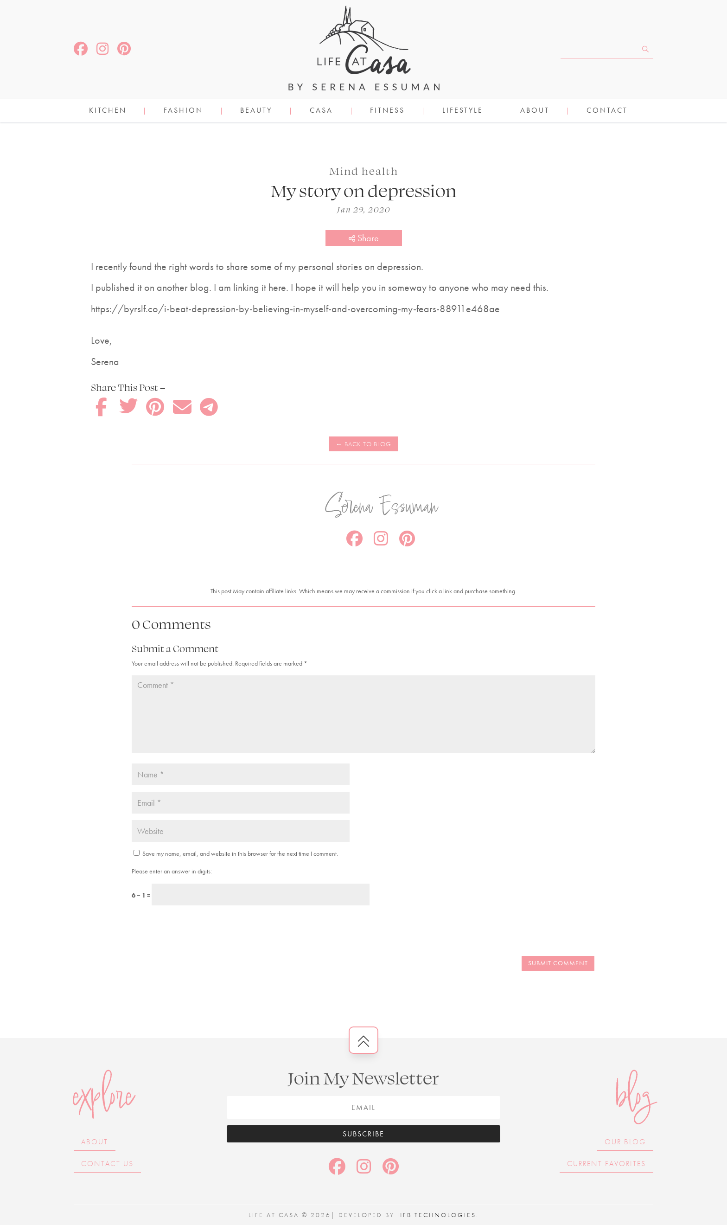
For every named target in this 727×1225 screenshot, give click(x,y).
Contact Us (107, 1163)
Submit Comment (558, 963)
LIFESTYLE (462, 111)
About (534, 111)
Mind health (363, 170)
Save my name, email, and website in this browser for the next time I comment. (240, 853)
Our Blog (625, 1142)
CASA (321, 111)
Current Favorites (606, 1163)
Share (364, 238)
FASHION (183, 111)
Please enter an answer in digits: (172, 871)
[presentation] (195, 932)
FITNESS (387, 111)
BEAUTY (256, 111)
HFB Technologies (436, 1215)
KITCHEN (108, 111)
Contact (607, 111)
